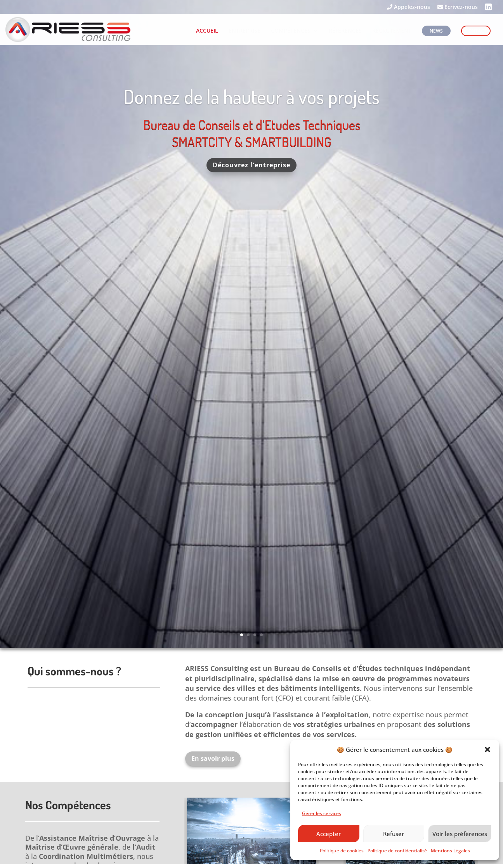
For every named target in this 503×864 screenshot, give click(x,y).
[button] (487, 749)
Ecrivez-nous (457, 7)
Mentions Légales (450, 850)
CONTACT (476, 31)
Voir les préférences (459, 834)
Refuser (393, 834)
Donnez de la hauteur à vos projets (251, 101)
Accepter (328, 834)
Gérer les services (321, 813)
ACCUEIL (207, 31)
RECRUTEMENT (391, 31)
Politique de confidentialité (397, 850)
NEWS (436, 31)
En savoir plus (212, 758)
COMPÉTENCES (290, 31)
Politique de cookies (342, 850)
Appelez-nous (408, 7)
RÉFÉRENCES (345, 31)
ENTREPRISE (244, 31)
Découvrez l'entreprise (251, 169)
